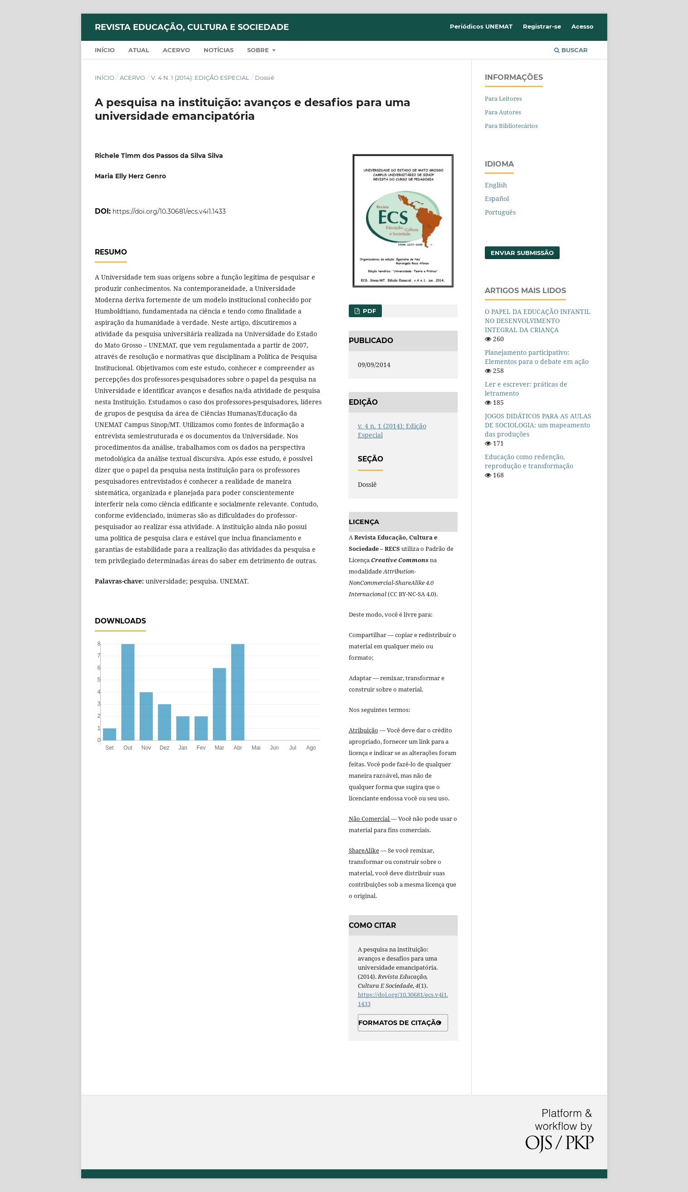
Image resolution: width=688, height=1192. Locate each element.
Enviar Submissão (522, 252)
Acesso (582, 26)
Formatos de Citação (399, 1023)
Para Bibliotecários (511, 126)
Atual (138, 50)
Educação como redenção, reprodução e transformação (529, 461)
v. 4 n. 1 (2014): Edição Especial (200, 77)
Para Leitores (503, 98)
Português (500, 212)
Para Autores (503, 112)
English (496, 185)
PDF (368, 310)
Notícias (219, 50)
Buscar (571, 50)
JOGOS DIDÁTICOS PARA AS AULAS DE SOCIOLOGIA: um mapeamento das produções (538, 425)
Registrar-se (542, 26)
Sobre (259, 50)
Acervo (176, 50)
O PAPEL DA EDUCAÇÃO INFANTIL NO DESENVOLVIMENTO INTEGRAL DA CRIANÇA (537, 320)
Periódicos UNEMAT (481, 26)
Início (105, 50)
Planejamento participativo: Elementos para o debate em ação (537, 357)
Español (497, 198)
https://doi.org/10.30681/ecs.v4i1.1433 (169, 211)
